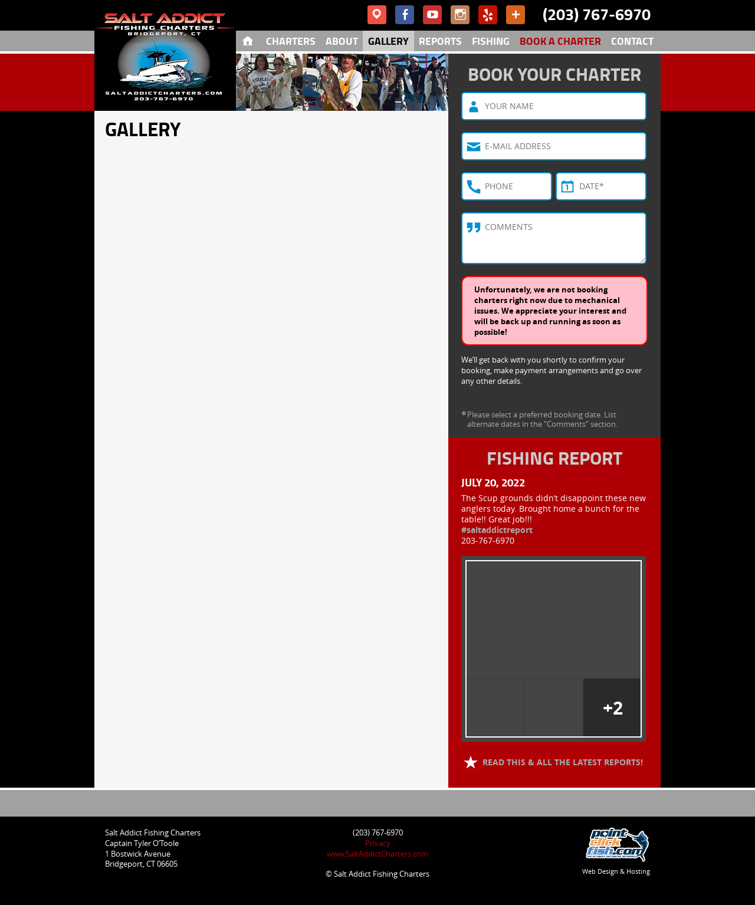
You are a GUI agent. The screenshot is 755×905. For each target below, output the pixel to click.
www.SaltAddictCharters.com (377, 853)
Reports (440, 40)
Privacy (377, 843)
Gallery (388, 40)
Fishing (491, 40)
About (342, 40)
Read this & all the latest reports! (561, 762)
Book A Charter (560, 40)
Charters (291, 40)
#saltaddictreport (497, 529)
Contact (632, 40)
